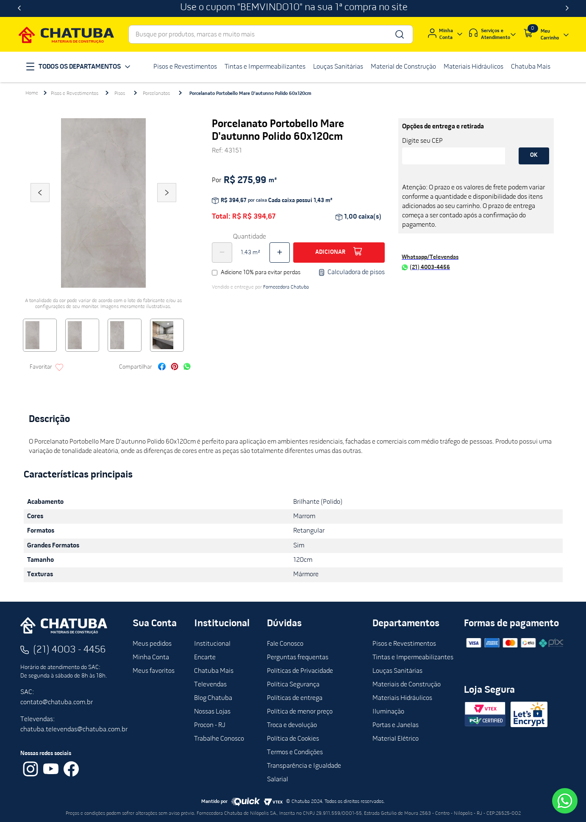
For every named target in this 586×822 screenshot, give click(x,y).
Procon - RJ (209, 725)
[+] (279, 252)
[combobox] (270, 34)
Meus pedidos (152, 644)
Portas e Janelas (395, 725)
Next (167, 204)
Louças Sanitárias (397, 671)
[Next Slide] (567, 8)
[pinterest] (174, 367)
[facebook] (162, 367)
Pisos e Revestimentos (74, 93)
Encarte (205, 657)
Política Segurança (293, 684)
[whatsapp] (187, 367)
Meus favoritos (154, 671)
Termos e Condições (295, 752)
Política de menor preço (300, 711)
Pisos (119, 93)
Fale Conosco (285, 644)
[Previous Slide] (19, 8)
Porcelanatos (156, 93)
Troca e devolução (292, 725)
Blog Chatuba (213, 698)
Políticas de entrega (294, 698)
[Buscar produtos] (399, 34)
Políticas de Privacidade (300, 671)
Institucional (212, 644)
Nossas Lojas (212, 711)
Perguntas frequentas (297, 657)
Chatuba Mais (213, 671)
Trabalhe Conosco (219, 739)
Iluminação (388, 711)
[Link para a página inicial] (32, 93)
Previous (40, 204)
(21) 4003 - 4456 (69, 650)
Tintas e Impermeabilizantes (412, 657)
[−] (222, 252)
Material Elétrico (395, 739)
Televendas (210, 684)
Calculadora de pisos (351, 272)
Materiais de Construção (406, 684)
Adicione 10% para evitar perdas (260, 272)
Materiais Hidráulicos (402, 698)
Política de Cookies (293, 739)
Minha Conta (151, 657)
